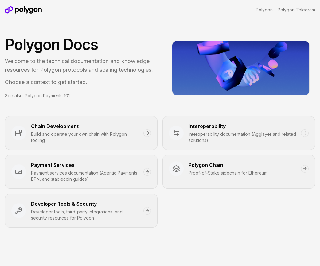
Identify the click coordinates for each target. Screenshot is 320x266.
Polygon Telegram (296, 9)
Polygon (264, 9)
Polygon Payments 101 (47, 95)
